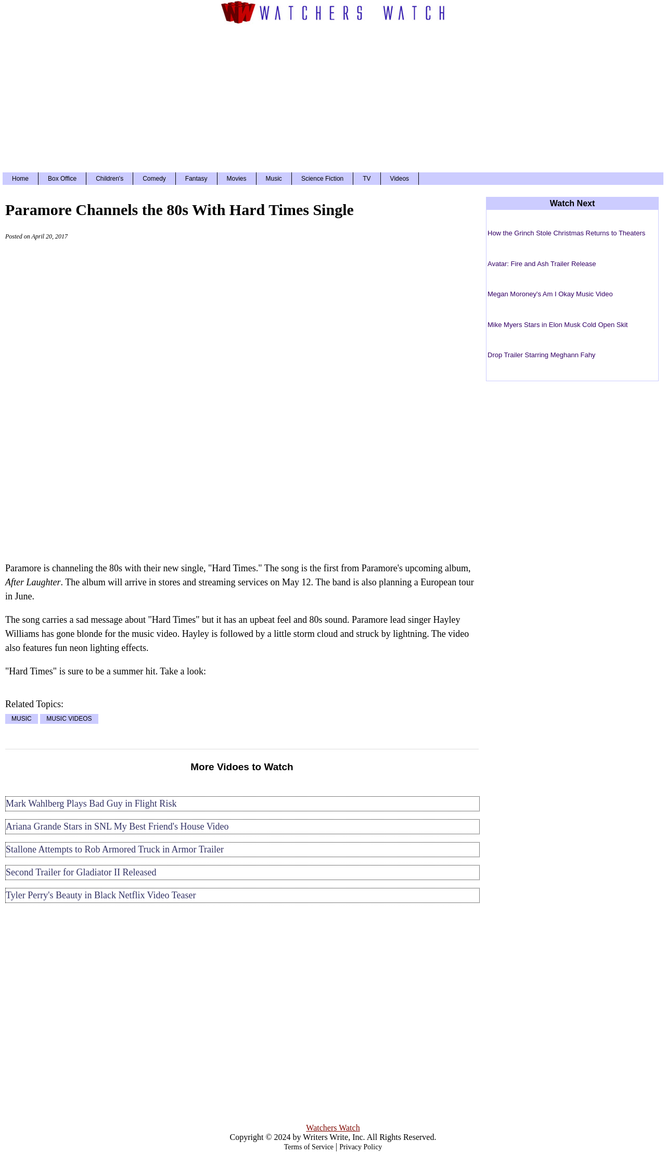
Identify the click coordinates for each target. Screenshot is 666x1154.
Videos (399, 178)
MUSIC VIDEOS (69, 719)
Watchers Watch (333, 1127)
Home (20, 178)
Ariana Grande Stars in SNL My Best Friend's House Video (117, 826)
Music (274, 178)
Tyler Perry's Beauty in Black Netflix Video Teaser (101, 895)
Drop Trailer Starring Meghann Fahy (541, 355)
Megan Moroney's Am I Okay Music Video (550, 294)
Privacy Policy (360, 1147)
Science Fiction (322, 178)
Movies (237, 178)
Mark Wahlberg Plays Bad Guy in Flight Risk (91, 803)
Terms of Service (309, 1147)
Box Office (62, 178)
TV (366, 178)
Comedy (154, 178)
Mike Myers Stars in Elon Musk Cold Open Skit (557, 325)
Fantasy (196, 178)
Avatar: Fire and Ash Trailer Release (542, 264)
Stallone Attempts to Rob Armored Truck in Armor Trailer (115, 849)
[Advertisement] (333, 97)
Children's (109, 178)
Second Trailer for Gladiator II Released (81, 872)
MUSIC (21, 719)
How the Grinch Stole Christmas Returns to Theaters (566, 233)
